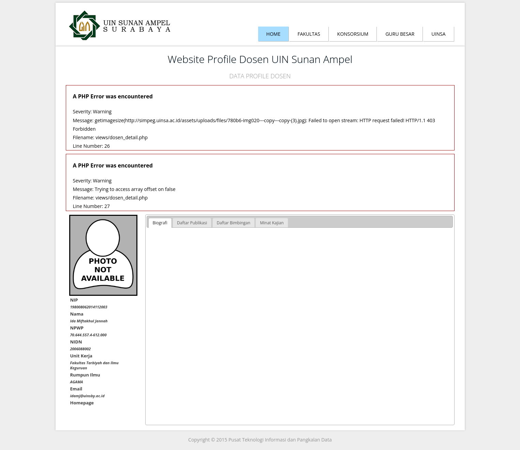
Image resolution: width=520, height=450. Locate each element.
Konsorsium (353, 34)
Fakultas (308, 34)
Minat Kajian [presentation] (271, 223)
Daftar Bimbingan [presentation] (234, 223)
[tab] (160, 223)
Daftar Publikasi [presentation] (192, 223)
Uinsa (438, 34)
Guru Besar (399, 34)
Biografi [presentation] (160, 223)
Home (273, 34)
